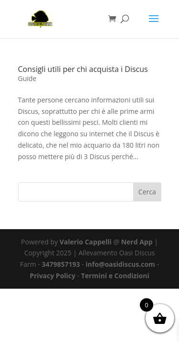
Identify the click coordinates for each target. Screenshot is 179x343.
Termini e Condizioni (115, 275)
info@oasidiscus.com (120, 264)
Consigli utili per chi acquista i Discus (83, 69)
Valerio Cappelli (86, 241)
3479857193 (61, 264)
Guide (27, 78)
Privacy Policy (52, 275)
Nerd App (137, 241)
